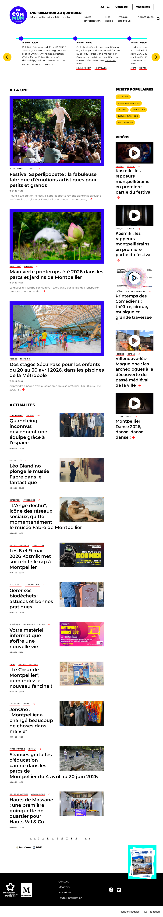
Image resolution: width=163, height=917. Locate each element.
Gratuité (122, 110)
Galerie (26, 704)
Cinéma (13, 460)
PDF (39, 847)
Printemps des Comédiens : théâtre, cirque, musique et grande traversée (134, 306)
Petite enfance (17, 169)
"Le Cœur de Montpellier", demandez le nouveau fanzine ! (31, 678)
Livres (12, 664)
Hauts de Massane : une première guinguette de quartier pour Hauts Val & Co (31, 810)
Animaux (32, 749)
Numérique (15, 624)
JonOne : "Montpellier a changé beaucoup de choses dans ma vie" (31, 720)
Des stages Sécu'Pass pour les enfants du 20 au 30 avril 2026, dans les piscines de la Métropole (57, 370)
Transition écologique (34, 624)
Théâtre (119, 291)
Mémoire (120, 354)
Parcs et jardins (17, 749)
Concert (131, 166)
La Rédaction (152, 911)
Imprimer (25, 847)
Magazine (64, 887)
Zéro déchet (15, 585)
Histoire (131, 354)
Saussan (49, 65)
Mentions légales (129, 911)
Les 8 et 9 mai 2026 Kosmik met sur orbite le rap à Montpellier (30, 559)
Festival (31, 169)
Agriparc (28, 266)
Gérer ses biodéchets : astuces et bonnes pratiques (31, 599)
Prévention (25, 359)
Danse (129, 417)
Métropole (123, 97)
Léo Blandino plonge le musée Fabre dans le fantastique (29, 474)
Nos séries (64, 892)
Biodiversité (15, 266)
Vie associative (38, 794)
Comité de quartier (19, 794)
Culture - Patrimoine (32, 65)
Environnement (83, 68)
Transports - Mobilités (128, 103)
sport (133, 68)
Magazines (143, 6)
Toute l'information (70, 897)
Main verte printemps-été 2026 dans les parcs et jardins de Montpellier (56, 274)
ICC (20, 460)
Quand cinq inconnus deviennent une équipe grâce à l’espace (28, 431)
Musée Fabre (29, 500)
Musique (120, 166)
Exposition (15, 500)
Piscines (13, 359)
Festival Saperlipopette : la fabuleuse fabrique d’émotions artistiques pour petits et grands (53, 179)
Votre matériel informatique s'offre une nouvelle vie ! (26, 638)
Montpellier (100, 68)
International (16, 415)
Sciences (30, 415)
